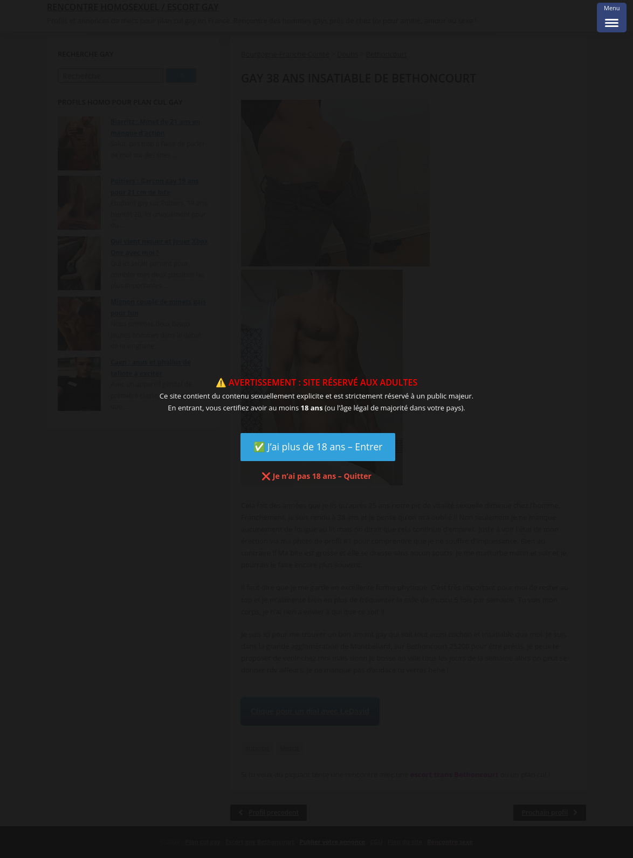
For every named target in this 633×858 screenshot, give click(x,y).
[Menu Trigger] (612, 17)
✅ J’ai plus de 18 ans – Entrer (318, 446)
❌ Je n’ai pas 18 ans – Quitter (316, 476)
